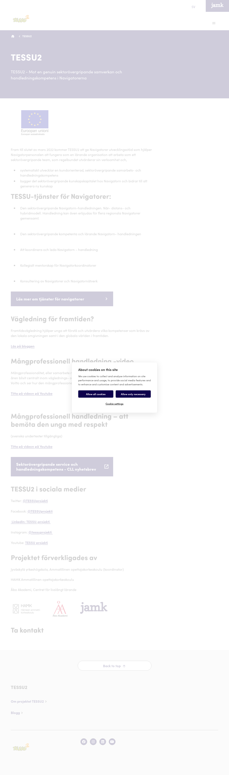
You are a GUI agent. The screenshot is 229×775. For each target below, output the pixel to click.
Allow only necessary (133, 394)
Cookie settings (114, 403)
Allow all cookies (96, 394)
